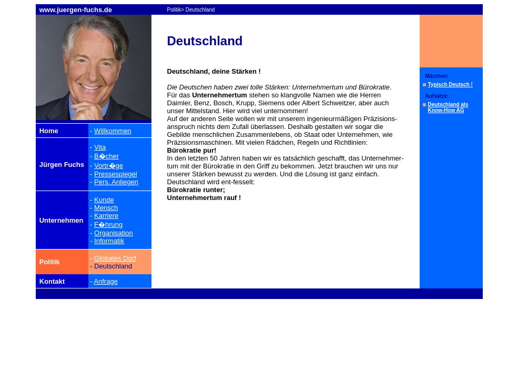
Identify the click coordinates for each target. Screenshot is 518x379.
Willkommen (112, 131)
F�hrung (108, 224)
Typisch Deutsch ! (450, 84)
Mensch (106, 208)
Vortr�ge (108, 165)
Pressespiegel (115, 174)
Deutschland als (448, 104)
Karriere (106, 216)
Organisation (113, 233)
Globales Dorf (115, 258)
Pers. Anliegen (116, 182)
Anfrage (106, 281)
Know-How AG (446, 110)
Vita (100, 147)
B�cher (106, 156)
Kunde (104, 200)
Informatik (109, 241)
